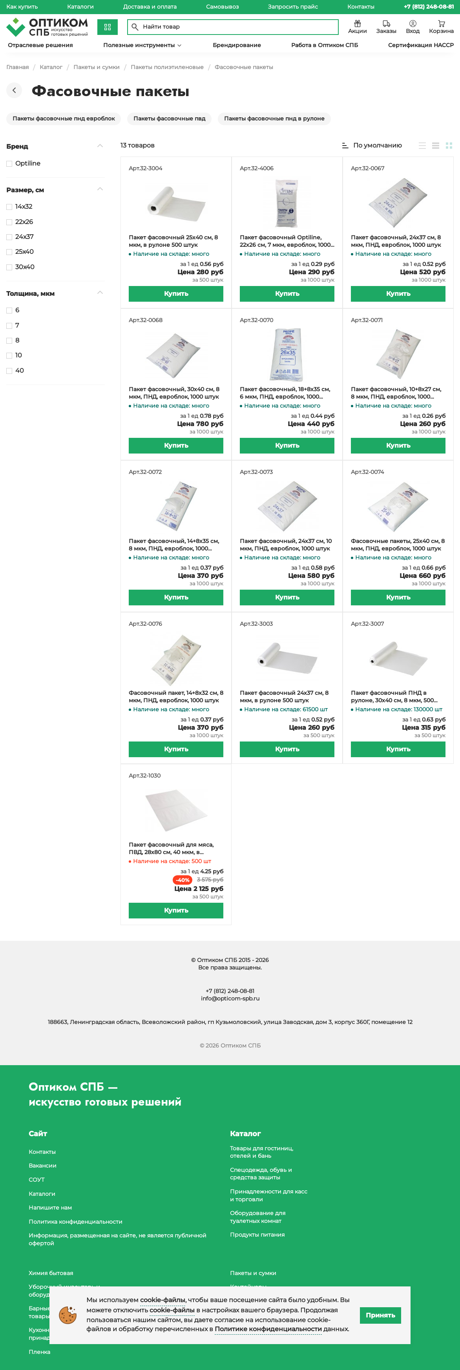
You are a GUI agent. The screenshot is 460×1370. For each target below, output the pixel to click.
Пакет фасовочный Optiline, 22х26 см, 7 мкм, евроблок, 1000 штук (285, 241)
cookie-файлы (162, 1300)
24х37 (24, 236)
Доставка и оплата (150, 6)
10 (18, 355)
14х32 (23, 206)
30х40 (25, 267)
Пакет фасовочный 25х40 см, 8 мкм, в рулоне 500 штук (173, 241)
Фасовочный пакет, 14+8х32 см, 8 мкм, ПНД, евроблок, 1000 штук (176, 696)
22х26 (24, 222)
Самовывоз (222, 6)
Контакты (360, 6)
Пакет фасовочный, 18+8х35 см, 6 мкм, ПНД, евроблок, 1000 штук (285, 393)
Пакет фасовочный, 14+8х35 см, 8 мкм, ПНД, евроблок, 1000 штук (174, 545)
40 (19, 370)
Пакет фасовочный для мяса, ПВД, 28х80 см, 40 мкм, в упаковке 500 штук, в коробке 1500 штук (172, 848)
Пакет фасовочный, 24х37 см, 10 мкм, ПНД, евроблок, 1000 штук (286, 544)
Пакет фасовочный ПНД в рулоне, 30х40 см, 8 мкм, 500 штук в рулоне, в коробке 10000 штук (397, 697)
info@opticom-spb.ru (230, 998)
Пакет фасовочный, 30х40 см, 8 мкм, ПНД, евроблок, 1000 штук (174, 393)
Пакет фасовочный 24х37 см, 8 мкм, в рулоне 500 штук (284, 696)
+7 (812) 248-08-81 (230, 991)
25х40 (24, 251)
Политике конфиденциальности (268, 1329)
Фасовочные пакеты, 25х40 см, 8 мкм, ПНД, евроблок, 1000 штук (398, 544)
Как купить (22, 6)
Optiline (27, 163)
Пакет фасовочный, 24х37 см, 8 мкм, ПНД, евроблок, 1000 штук (396, 241)
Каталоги (80, 6)
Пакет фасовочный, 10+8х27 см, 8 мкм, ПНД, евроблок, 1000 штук (396, 393)
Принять (380, 1315)
